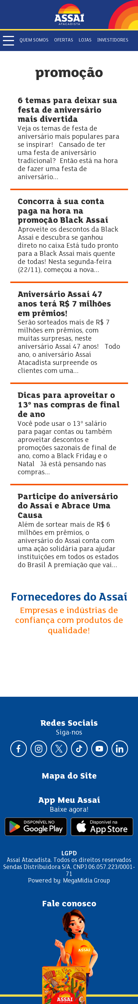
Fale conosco (69, 904)
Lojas (85, 40)
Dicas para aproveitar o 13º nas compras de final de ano (69, 405)
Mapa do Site (69, 776)
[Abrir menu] (8, 41)
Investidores (112, 40)
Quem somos (34, 40)
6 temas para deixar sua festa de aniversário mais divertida (67, 110)
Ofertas (63, 40)
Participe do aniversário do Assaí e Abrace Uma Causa (68, 506)
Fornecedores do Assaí (69, 598)
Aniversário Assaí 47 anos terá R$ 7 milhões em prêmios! (64, 304)
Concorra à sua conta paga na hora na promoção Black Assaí (63, 211)
